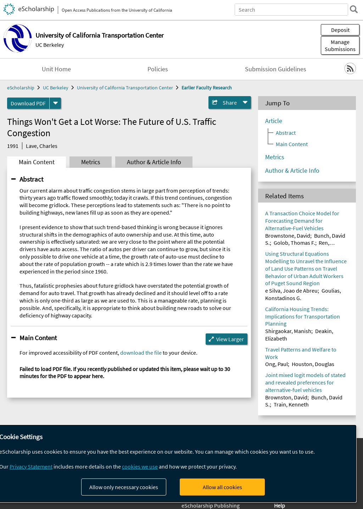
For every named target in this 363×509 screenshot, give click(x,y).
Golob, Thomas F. (294, 242)
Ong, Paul (276, 363)
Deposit (340, 29)
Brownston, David (286, 397)
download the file (141, 352)
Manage (340, 45)
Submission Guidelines (275, 69)
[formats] (55, 103)
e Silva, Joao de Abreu (291, 290)
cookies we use (140, 466)
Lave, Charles (41, 145)
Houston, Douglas (313, 363)
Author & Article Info (154, 162)
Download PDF (28, 103)
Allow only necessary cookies (123, 487)
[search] (353, 9)
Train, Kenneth (291, 404)
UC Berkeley (49, 44)
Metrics (90, 162)
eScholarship (20, 87)
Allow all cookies (222, 487)
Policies (157, 69)
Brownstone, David (287, 235)
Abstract (31, 179)
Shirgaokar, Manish (288, 330)
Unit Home (56, 69)
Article (273, 121)
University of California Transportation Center (125, 87)
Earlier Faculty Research (207, 87)
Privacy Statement (31, 466)
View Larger (230, 339)
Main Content (37, 162)
